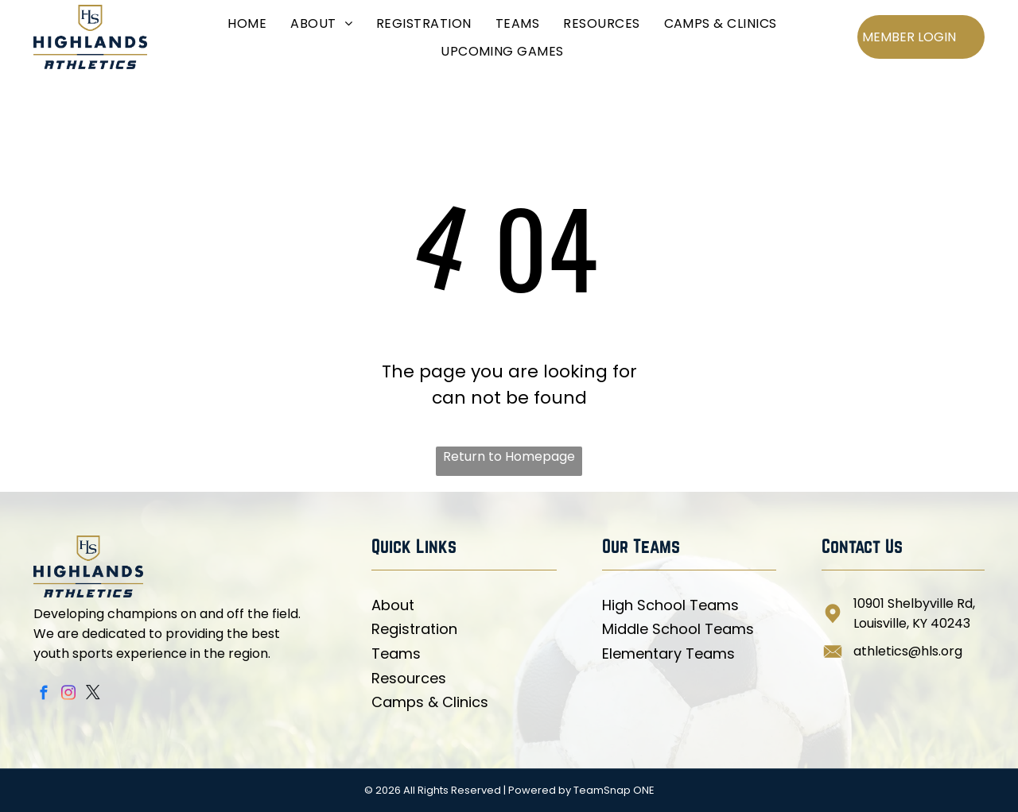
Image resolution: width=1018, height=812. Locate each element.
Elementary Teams (668, 653)
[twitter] (93, 695)
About (392, 605)
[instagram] (69, 695)
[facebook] (44, 695)
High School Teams (670, 605)
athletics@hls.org (907, 651)
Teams (396, 653)
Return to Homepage (509, 456)
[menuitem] (247, 23)
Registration (414, 629)
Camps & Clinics (429, 702)
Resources (408, 678)
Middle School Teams (678, 629)
